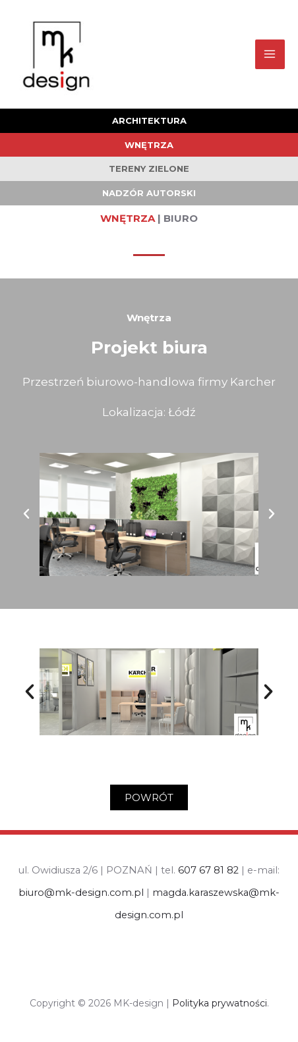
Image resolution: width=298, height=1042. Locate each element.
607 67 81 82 (208, 870)
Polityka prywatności (219, 1003)
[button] (26, 514)
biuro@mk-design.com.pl (81, 893)
